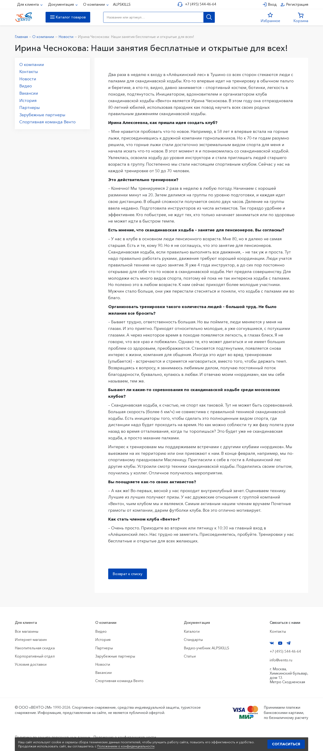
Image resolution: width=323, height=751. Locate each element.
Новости (27, 78)
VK (272, 643)
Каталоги (192, 631)
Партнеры (29, 107)
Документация (61, 4)
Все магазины (26, 631)
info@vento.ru (281, 660)
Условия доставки (30, 664)
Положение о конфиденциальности (124, 737)
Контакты (28, 71)
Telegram (289, 643)
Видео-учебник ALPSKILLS (206, 648)
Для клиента (28, 4)
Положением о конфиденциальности (125, 746)
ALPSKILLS (122, 4)
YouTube (280, 643)
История (28, 100)
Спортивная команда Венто (47, 121)
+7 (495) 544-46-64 (200, 4)
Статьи (190, 656)
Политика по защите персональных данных (52, 737)
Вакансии (28, 93)
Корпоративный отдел (35, 656)
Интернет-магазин (31, 639)
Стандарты (193, 639)
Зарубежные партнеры (42, 114)
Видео (25, 86)
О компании (94, 4)
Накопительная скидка (35, 648)
